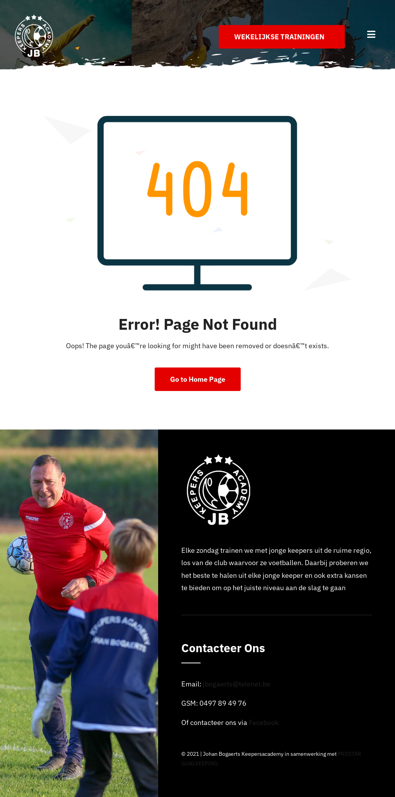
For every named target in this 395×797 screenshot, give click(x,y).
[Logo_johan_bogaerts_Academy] (35, 16)
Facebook (264, 722)
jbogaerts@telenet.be (236, 684)
